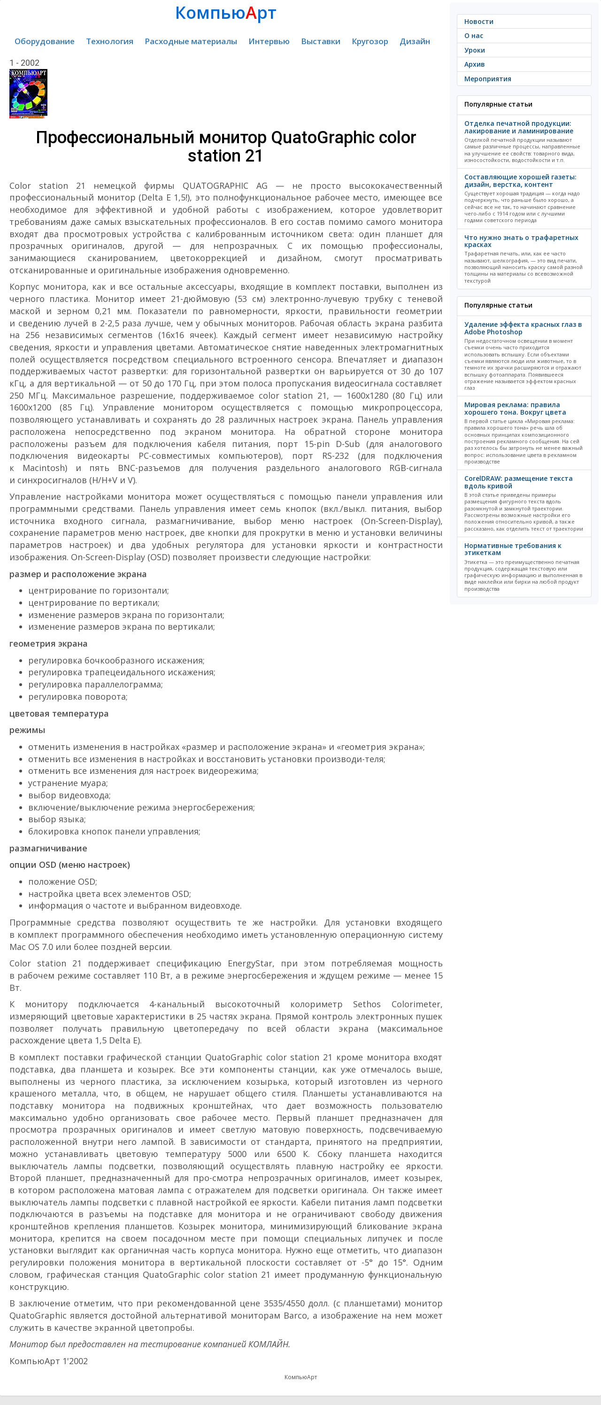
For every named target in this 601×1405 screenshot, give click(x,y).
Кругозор (370, 41)
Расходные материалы (191, 41)
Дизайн (415, 41)
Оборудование (45, 41)
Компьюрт (226, 12)
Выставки (320, 41)
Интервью (269, 41)
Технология (109, 41)
